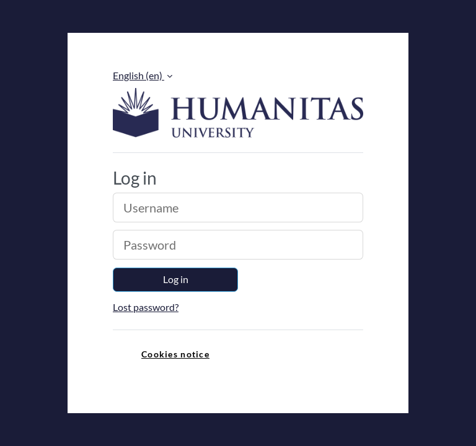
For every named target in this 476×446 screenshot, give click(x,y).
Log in (175, 279)
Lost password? (145, 307)
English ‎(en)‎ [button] (138, 75)
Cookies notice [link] (175, 354)
